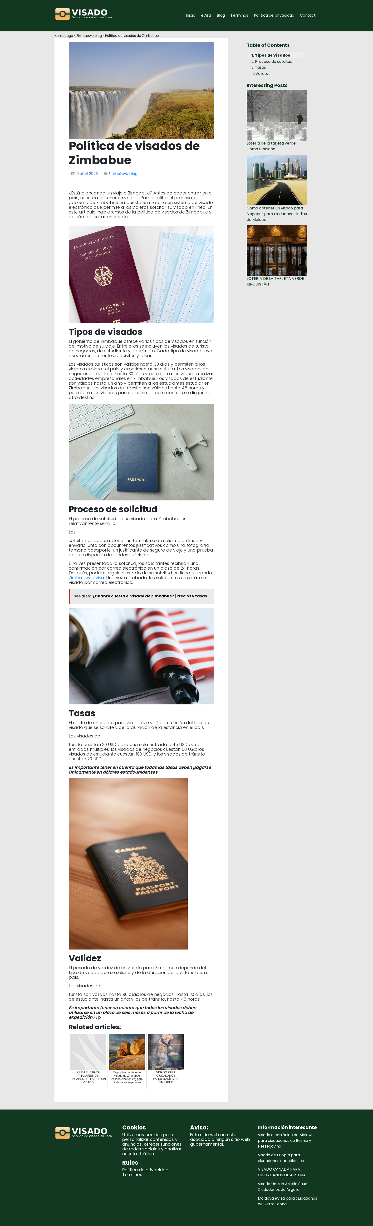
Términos (239, 15)
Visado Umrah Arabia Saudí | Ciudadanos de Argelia (284, 1186)
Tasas (260, 67)
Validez (262, 73)
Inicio (190, 15)
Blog (221, 15)
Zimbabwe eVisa (86, 578)
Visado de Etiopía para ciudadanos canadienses (281, 1157)
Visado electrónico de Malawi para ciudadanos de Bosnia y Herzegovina (285, 1140)
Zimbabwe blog (89, 35)
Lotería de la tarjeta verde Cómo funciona (271, 146)
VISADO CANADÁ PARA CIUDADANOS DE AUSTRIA (282, 1172)
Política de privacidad (274, 15)
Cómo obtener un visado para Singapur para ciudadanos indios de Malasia (277, 213)
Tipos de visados (272, 55)
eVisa (206, 15)
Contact (308, 15)
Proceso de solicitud (273, 61)
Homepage (63, 35)
